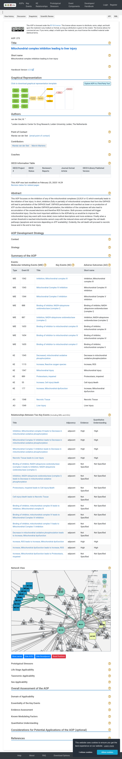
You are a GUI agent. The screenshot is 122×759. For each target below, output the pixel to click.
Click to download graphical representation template (34, 83)
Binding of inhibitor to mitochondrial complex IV (57, 335)
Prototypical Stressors (55, 4)
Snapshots (33, 16)
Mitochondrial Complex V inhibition (51, 296)
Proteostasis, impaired (46, 376)
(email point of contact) (39, 136)
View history (9, 16)
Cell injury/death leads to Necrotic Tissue (31, 497)
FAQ (44, 755)
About (32, 755)
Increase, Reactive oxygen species (51, 364)
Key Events (29, 4)
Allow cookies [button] (107, 752)
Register (113, 5)
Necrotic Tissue (43, 399)
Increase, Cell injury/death (47, 382)
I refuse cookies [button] (85, 752)
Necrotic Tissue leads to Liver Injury (28, 458)
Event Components (74, 4)
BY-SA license (55, 25)
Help (19, 755)
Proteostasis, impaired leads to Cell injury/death (34, 488)
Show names (17, 656)
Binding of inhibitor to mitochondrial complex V (56, 344)
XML (116, 16)
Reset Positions (59, 656)
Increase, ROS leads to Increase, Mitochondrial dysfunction (38, 541)
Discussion (21, 16)
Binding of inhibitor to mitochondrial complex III (57, 326)
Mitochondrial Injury (45, 370)
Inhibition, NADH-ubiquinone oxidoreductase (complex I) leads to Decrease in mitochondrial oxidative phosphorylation (37, 479)
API (109, 16)
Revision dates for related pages (25, 185)
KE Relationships (42, 4)
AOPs (21, 3)
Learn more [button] (109, 746)
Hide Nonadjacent (43, 656)
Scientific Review (47, 16)
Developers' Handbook (90, 4)
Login (105, 5)
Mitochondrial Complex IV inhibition (52, 287)
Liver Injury (41, 405)
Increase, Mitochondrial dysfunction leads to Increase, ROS (38, 547)
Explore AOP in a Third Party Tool (97, 84)
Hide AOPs (29, 656)
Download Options (62, 755)
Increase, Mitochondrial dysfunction (52, 388)
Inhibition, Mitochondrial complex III (52, 278)
